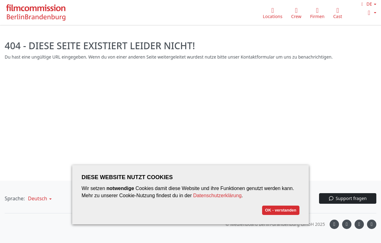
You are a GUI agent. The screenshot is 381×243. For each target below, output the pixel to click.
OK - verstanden (280, 210)
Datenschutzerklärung (217, 195)
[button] (368, 4)
